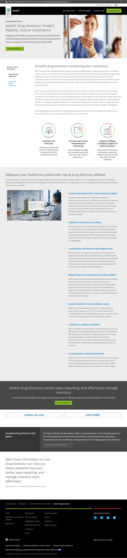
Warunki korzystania (13, 546)
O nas (8, 513)
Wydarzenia (10, 524)
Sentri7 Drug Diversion (13, 75)
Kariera (47, 517)
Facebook (95, 517)
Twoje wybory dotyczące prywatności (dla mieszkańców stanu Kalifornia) (31, 550)
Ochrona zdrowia (31, 517)
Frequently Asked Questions (12, 83)
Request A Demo (114, 11)
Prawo (27, 533)
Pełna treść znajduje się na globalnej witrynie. (55, 1)
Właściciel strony (51, 525)
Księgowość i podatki (32, 521)
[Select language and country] (118, 5)
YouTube (114, 517)
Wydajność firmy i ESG (32, 525)
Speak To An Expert (15, 49)
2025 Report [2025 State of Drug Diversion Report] (57, 445)
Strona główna (11, 504)
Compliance (29, 529)
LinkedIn (108, 517)
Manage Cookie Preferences (63, 546)
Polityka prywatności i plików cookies (36, 546)
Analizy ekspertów (51, 513)
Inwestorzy (48, 521)
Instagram (101, 517)
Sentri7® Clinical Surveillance (40, 504)
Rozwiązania (22, 504)
